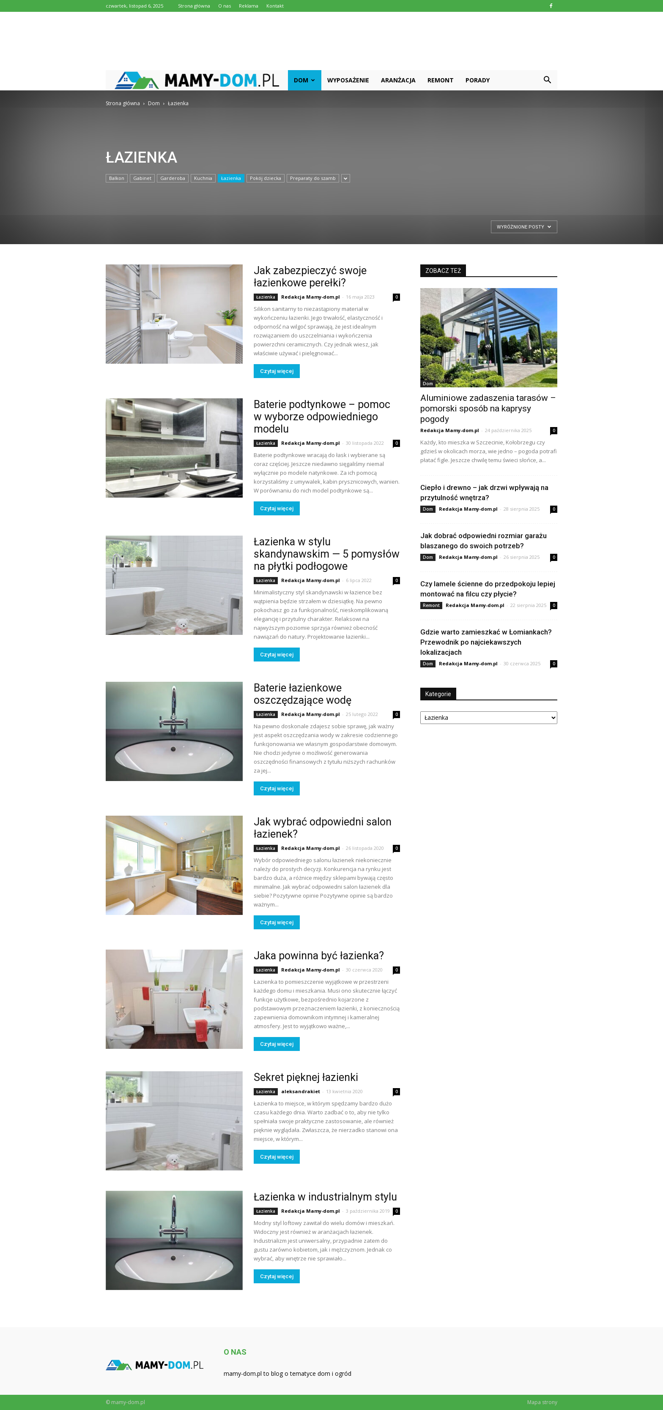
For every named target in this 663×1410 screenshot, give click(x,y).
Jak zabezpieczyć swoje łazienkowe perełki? (310, 276)
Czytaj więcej (276, 371)
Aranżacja (398, 80)
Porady (478, 80)
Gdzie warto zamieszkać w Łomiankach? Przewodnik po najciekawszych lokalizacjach (486, 642)
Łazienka (231, 178)
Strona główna (194, 6)
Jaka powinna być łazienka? (319, 956)
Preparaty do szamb (313, 178)
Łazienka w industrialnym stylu (325, 1197)
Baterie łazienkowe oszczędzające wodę (302, 694)
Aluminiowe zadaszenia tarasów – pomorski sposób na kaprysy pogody (488, 408)
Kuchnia (203, 178)
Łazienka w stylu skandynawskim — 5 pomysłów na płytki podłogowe (327, 554)
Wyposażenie (348, 80)
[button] (547, 80)
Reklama (248, 6)
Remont (440, 80)
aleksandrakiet (300, 1091)
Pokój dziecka (265, 178)
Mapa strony (542, 1402)
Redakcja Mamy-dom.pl (310, 297)
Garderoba (172, 178)
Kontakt (275, 6)
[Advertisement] (331, 41)
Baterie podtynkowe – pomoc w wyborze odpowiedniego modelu (322, 416)
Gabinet (142, 178)
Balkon (116, 178)
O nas (224, 6)
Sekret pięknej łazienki (306, 1077)
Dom (304, 80)
